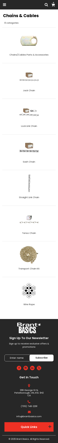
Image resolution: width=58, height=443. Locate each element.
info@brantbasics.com (29, 416)
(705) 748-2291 (29, 406)
